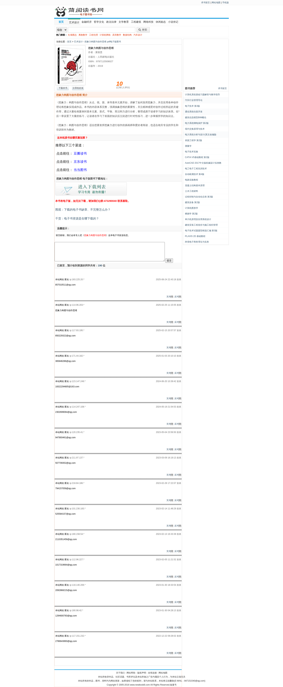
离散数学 (83, 35)
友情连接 (152, 673)
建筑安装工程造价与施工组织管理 (201, 225)
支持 (168, 296)
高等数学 (116, 35)
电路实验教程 (191, 180)
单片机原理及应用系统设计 (198, 219)
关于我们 (120, 673)
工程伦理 (93, 35)
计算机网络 (105, 35)
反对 (176, 296)
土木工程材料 (191, 191)
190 (100, 265)
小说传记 (173, 21)
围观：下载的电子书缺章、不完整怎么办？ (83, 209)
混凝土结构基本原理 (195, 185)
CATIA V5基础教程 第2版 (197, 157)
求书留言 (205, 2)
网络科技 (148, 21)
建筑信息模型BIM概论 (195, 117)
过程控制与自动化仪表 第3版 (199, 196)
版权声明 (141, 673)
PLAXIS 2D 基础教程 (195, 236)
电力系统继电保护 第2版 (197, 123)
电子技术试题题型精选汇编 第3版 (201, 230)
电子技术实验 (191, 151)
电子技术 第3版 (192, 106)
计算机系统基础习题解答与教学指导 (202, 94)
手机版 (225, 2)
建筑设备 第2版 (192, 202)
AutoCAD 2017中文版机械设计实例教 (203, 163)
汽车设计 (137, 35)
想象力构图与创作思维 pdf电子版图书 (103, 41)
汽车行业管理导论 (193, 100)
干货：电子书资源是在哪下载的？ (77, 218)
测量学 (188, 146)
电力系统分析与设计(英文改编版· (201, 134)
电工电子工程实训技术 (196, 168)
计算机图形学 (191, 208)
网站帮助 (131, 673)
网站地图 (216, 2)
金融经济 (86, 21)
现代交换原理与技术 (195, 129)
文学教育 (124, 21)
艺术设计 (74, 22)
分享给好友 (78, 88)
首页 (61, 21)
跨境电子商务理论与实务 (197, 242)
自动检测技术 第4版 (194, 174)
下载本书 (63, 88)
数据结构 (127, 35)
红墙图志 (72, 35)
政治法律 (111, 21)
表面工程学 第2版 (193, 140)
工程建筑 (136, 21)
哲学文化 (99, 21)
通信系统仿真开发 (193, 111)
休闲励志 (161, 21)
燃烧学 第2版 (191, 213)
